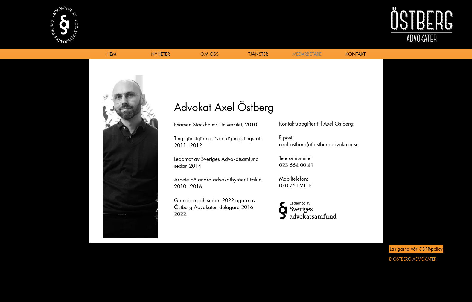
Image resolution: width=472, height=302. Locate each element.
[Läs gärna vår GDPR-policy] (416, 249)
